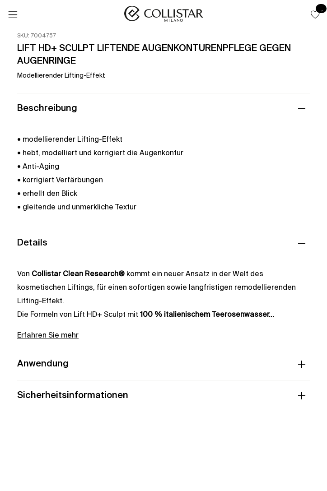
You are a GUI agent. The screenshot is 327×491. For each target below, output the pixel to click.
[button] (315, 14)
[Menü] (13, 15)
